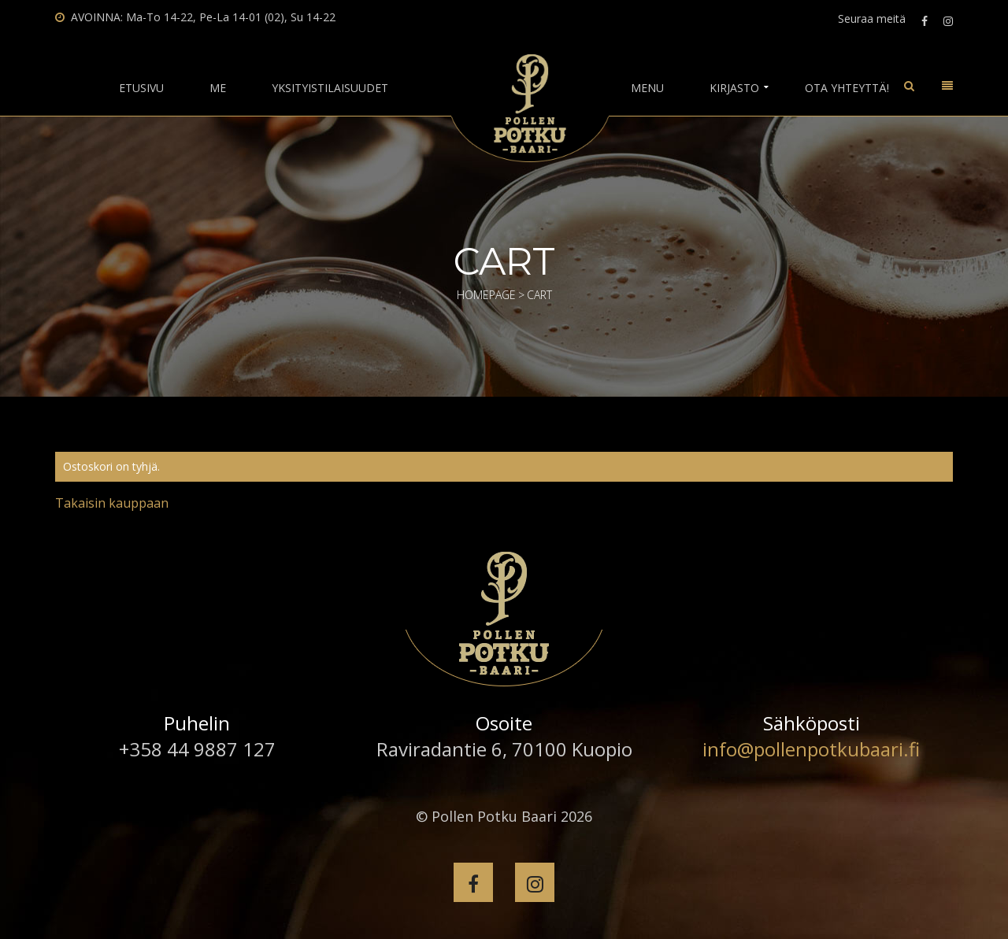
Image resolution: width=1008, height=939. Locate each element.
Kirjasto (734, 88)
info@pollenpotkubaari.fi (811, 749)
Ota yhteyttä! (847, 88)
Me (217, 88)
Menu (647, 88)
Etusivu (141, 88)
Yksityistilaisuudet (330, 88)
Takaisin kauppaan (112, 503)
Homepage (486, 294)
